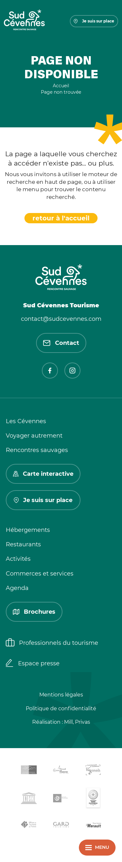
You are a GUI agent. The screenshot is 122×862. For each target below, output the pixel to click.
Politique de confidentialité (61, 708)
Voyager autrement (34, 435)
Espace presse (33, 663)
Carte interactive (43, 473)
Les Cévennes (26, 421)
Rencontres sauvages (37, 450)
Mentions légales (61, 695)
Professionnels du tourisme (52, 643)
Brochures (34, 611)
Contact (61, 342)
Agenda (17, 588)
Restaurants (23, 544)
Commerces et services (39, 573)
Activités (18, 558)
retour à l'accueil (61, 218)
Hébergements (28, 529)
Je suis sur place (94, 21)
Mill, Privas (77, 722)
